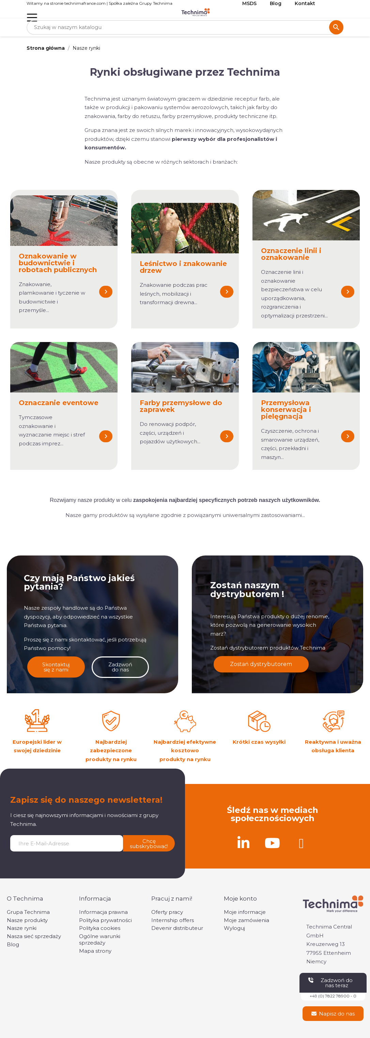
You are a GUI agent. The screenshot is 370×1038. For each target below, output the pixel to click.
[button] (105, 292)
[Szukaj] (185, 27)
